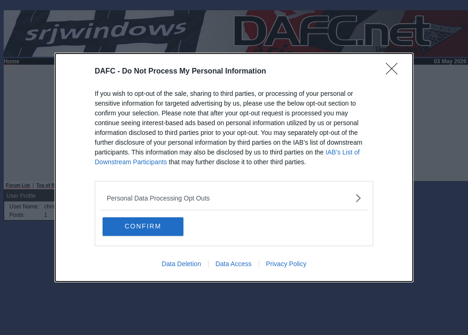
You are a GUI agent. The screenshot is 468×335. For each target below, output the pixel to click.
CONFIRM (147, 226)
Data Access (233, 264)
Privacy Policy (286, 264)
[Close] (394, 71)
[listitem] (234, 198)
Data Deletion (181, 264)
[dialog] (234, 168)
